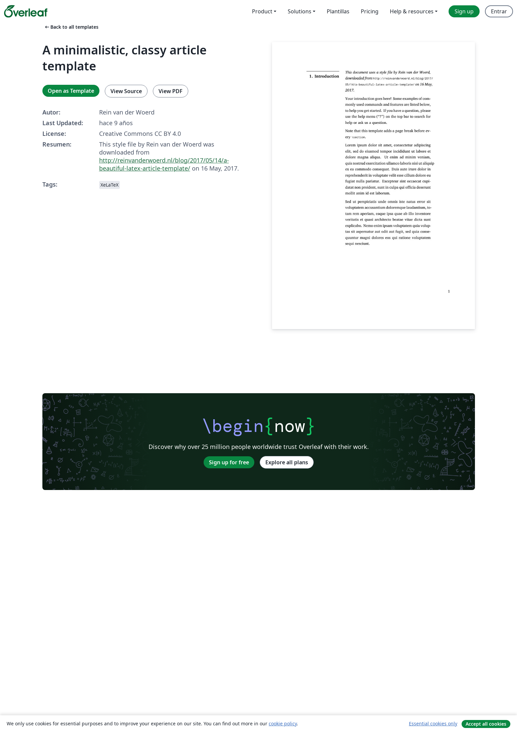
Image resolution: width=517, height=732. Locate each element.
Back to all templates (71, 27)
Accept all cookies (486, 724)
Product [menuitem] (262, 11)
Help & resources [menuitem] (412, 11)
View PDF (171, 91)
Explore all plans (286, 462)
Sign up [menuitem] (464, 11)
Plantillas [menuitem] (338, 11)
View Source (126, 91)
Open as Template (71, 90)
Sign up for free (229, 462)
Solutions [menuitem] (299, 11)
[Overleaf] (25, 11)
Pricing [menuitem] (369, 11)
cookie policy (283, 723)
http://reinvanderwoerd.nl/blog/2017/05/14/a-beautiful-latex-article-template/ (164, 164)
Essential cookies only (433, 723)
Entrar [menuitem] (499, 11)
